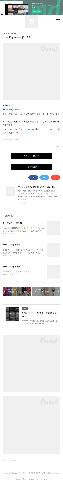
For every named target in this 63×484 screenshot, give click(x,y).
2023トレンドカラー (11, 245)
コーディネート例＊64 (12, 223)
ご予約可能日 (31, 167)
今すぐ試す (37, 11)
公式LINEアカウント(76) (10, 139)
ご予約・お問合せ (31, 156)
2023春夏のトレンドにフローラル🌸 (16, 272)
